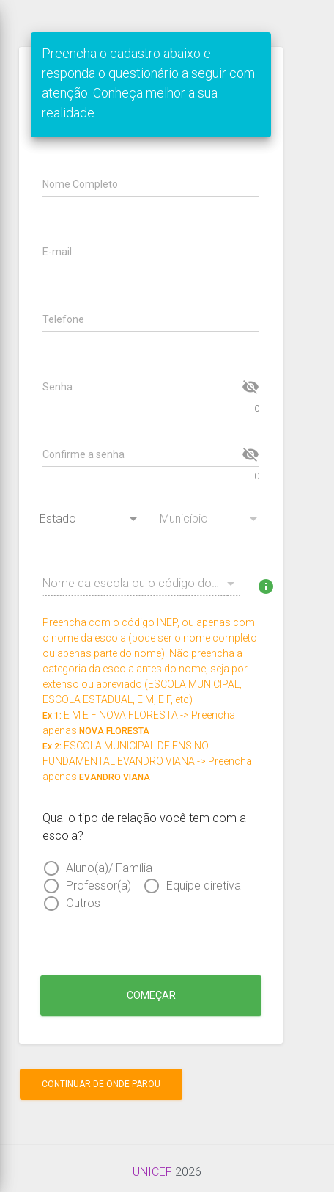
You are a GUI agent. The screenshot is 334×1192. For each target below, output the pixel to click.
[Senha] (140, 387)
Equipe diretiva (203, 886)
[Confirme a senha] (140, 454)
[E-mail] (150, 252)
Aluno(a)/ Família (109, 868)
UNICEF (152, 1172)
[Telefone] (150, 319)
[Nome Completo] (150, 184)
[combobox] (91, 521)
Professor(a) (98, 886)
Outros (83, 903)
